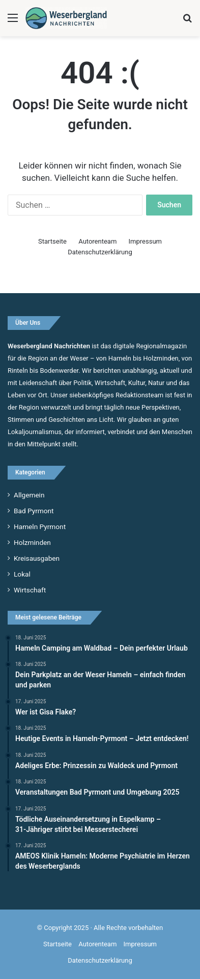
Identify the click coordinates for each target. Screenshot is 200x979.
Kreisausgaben (37, 558)
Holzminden (32, 542)
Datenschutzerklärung (100, 252)
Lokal (22, 574)
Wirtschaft (30, 590)
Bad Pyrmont (34, 511)
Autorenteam (97, 241)
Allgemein (29, 495)
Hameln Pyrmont (40, 526)
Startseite (52, 241)
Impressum (145, 241)
